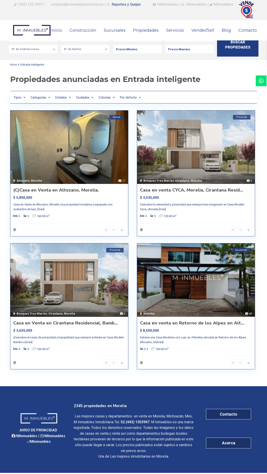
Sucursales (115, 30)
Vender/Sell (202, 30)
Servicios (175, 30)
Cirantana (182, 180)
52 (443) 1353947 (135, 423)
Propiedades (146, 30)
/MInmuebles (26, 437)
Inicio (56, 30)
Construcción (83, 30)
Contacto (247, 30)
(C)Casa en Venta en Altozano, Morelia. (56, 190)
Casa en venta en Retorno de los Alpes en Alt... (192, 324)
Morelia (36, 180)
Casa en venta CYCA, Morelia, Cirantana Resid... (191, 190)
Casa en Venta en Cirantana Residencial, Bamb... (65, 324)
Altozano (23, 180)
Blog (226, 30)
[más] (40, 209)
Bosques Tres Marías (158, 180)
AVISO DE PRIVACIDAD (38, 431)
